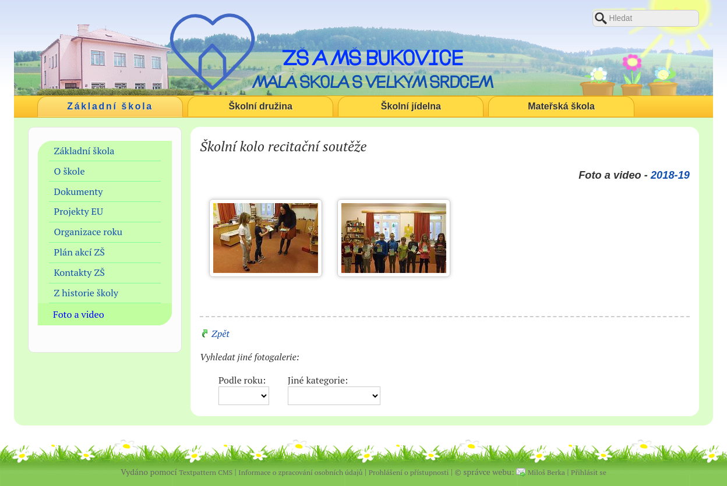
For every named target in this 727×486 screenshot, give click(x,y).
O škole (69, 171)
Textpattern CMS (205, 472)
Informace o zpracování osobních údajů (300, 472)
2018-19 (670, 175)
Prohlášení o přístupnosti (409, 472)
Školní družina (260, 106)
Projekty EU (78, 211)
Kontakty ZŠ (79, 272)
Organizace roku (88, 231)
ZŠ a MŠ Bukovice (372, 58)
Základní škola (110, 106)
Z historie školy (86, 292)
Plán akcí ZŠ (79, 252)
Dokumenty (78, 191)
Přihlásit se (588, 472)
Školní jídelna (411, 106)
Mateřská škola (561, 106)
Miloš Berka (546, 472)
